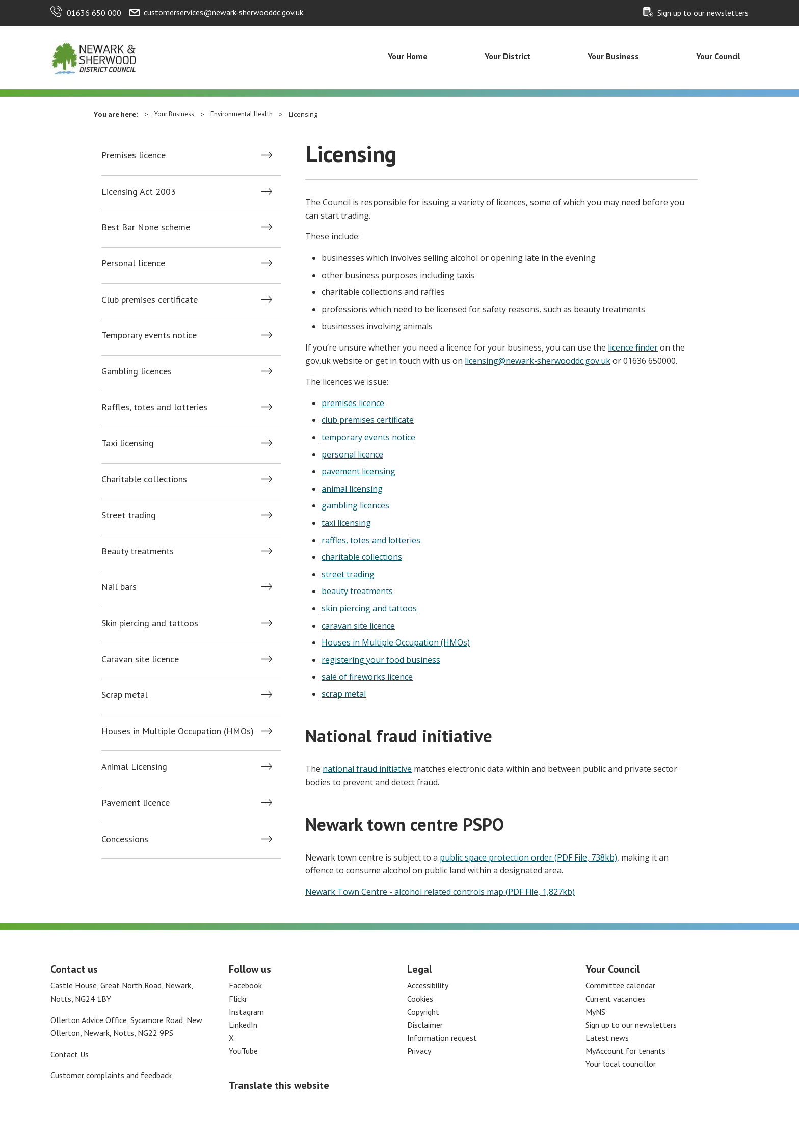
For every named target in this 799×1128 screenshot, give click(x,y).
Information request (442, 1038)
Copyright (423, 1012)
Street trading (128, 515)
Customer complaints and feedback (111, 1075)
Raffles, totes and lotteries (154, 407)
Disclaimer (425, 1024)
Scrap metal (124, 695)
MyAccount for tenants (625, 1050)
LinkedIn (243, 1024)
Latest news (607, 1038)
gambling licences (355, 505)
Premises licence (133, 155)
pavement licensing (358, 471)
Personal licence (133, 263)
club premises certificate (368, 419)
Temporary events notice (149, 335)
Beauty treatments (137, 551)
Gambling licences (136, 371)
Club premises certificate (149, 299)
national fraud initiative (367, 768)
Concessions (124, 839)
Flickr (238, 998)
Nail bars (119, 587)
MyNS (595, 1012)
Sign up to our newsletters (703, 13)
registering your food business (381, 659)
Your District (507, 56)
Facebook (245, 985)
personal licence (352, 454)
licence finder (633, 347)
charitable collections (362, 556)
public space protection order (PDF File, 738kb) (528, 857)
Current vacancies (615, 998)
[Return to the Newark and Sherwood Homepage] (93, 56)
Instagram (246, 1012)
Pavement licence (135, 803)
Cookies (420, 998)
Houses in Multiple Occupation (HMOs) (177, 731)
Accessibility (427, 985)
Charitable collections (144, 479)
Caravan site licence (140, 659)
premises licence (353, 403)
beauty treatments (357, 591)
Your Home (408, 56)
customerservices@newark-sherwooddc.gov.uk (223, 12)
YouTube (243, 1050)
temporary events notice (368, 437)
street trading (348, 574)
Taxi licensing (127, 443)
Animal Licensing (134, 766)
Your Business (613, 56)
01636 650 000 (94, 13)
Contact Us (69, 1054)
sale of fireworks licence (367, 676)
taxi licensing (346, 522)
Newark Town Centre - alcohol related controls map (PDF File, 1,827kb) (440, 891)
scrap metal (344, 694)
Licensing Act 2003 (138, 191)
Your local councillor (620, 1064)
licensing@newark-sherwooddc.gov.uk (537, 360)
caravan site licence (358, 625)
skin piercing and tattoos (369, 608)
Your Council (718, 56)
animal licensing (352, 488)
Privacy (419, 1050)
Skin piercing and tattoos (149, 623)
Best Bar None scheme (145, 227)
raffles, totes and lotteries (371, 540)
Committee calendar (620, 985)
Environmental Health (241, 114)
